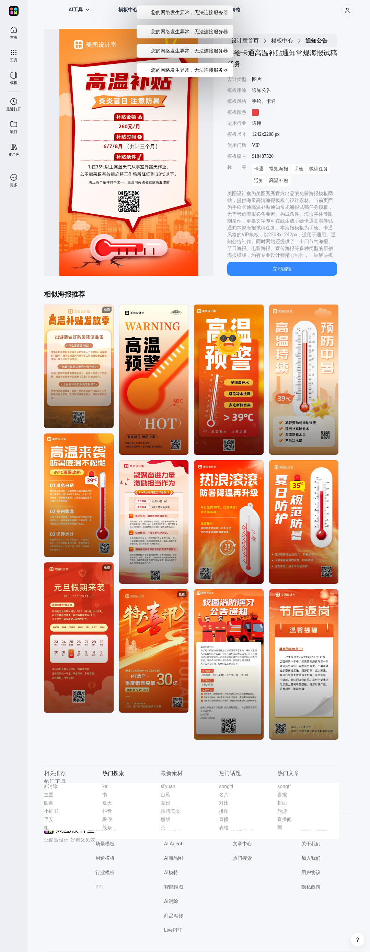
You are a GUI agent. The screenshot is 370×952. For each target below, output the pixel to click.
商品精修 (173, 915)
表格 (224, 827)
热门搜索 (242, 858)
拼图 (224, 811)
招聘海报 (170, 811)
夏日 (165, 803)
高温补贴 (278, 180)
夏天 (107, 803)
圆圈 (49, 803)
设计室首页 (245, 40)
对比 (224, 803)
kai (105, 786)
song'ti (226, 786)
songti (284, 786)
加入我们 (311, 858)
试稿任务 (318, 168)
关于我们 (311, 843)
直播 (224, 819)
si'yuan (168, 786)
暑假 (107, 819)
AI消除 (171, 901)
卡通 (259, 168)
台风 (165, 794)
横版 (165, 819)
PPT (99, 887)
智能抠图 (173, 887)
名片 (224, 794)
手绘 (298, 168)
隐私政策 (311, 887)
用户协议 (311, 872)
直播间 (284, 819)
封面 (282, 803)
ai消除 (50, 786)
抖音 (107, 811)
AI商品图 (173, 858)
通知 (259, 180)
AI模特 (171, 872)
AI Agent (173, 843)
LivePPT (173, 930)
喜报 (282, 794)
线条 (107, 827)
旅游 (282, 811)
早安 (49, 819)
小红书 (51, 811)
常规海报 (278, 168)
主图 (49, 794)
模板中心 (282, 40)
